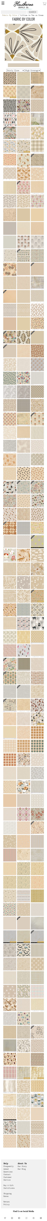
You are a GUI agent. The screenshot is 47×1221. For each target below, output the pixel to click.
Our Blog (22, 1169)
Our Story (22, 1166)
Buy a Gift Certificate (9, 1186)
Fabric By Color (9, 15)
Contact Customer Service (8, 1177)
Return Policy (7, 1203)
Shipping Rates (8, 1195)
